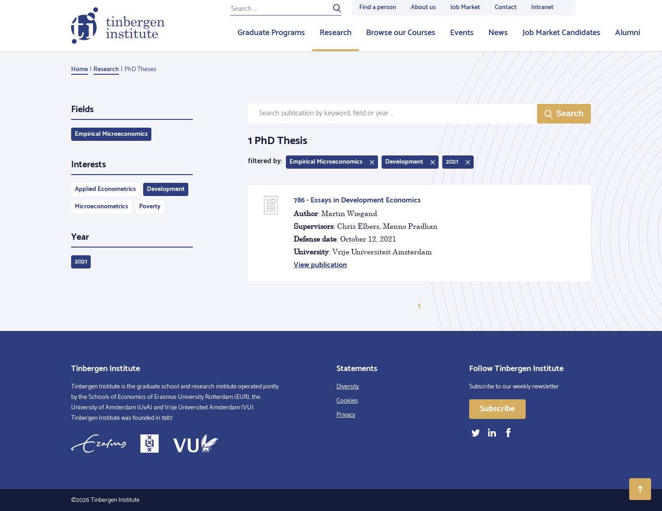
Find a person (377, 7)
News (498, 33)
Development (166, 189)
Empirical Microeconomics (111, 134)
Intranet (542, 7)
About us (423, 7)
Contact (506, 7)
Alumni (627, 33)
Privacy (345, 415)
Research (336, 33)
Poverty (149, 206)
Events (462, 33)
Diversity (347, 387)
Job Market (465, 7)
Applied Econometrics (105, 189)
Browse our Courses (400, 33)
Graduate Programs (271, 33)
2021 (81, 262)
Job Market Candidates (561, 33)
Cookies (347, 401)
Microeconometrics (101, 206)
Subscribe (497, 409)
